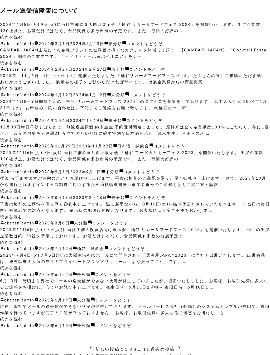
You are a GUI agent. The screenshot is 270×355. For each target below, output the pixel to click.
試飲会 (143, 144)
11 (146, 345)
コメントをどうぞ (145, 43)
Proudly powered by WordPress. (167, 351)
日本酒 (125, 144)
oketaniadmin (19, 43)
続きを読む (11, 37)
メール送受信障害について (40, 10)
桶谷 (82, 245)
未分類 (116, 43)
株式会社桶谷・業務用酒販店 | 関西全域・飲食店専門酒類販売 (64, 351)
